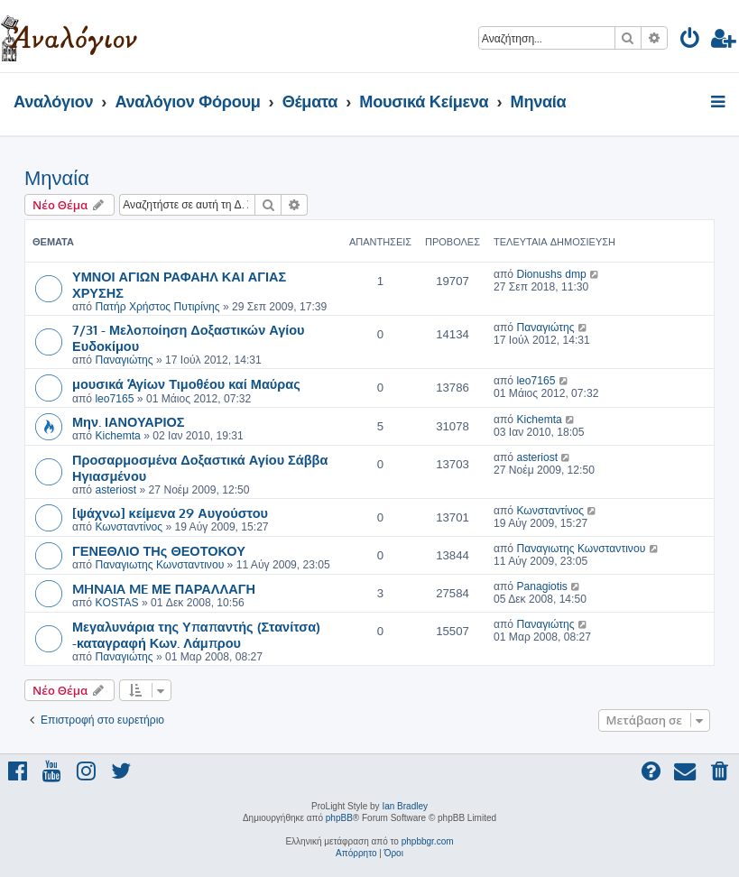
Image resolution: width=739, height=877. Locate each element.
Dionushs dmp (551, 274)
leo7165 (114, 398)
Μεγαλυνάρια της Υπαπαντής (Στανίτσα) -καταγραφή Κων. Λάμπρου (196, 634)
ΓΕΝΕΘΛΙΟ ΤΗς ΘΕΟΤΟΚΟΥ (158, 550)
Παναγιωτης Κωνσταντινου (159, 565)
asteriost (115, 490)
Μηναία (56, 178)
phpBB (339, 818)
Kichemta (117, 435)
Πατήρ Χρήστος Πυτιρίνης (157, 306)
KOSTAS (116, 602)
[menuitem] (691, 41)
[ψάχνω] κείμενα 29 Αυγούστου (170, 512)
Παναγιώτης (123, 360)
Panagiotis (541, 586)
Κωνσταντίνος (128, 527)
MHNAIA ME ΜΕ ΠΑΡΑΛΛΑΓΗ (163, 588)
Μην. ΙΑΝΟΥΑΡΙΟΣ (128, 421)
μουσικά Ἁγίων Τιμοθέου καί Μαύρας (186, 383)
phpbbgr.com (428, 841)
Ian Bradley (405, 806)
